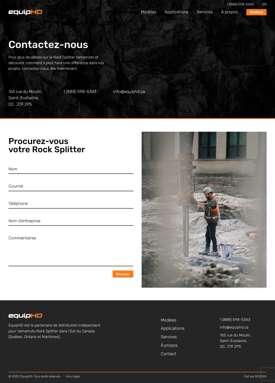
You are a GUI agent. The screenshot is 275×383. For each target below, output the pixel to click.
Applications (176, 12)
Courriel (15, 186)
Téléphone (18, 204)
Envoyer (123, 274)
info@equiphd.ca (129, 92)
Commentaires (22, 238)
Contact (256, 12)
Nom (12, 169)
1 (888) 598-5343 (240, 4)
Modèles (148, 12)
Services (205, 12)
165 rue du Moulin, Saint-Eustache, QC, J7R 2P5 (25, 98)
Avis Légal (73, 376)
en (264, 4)
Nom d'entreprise (24, 221)
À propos (229, 12)
